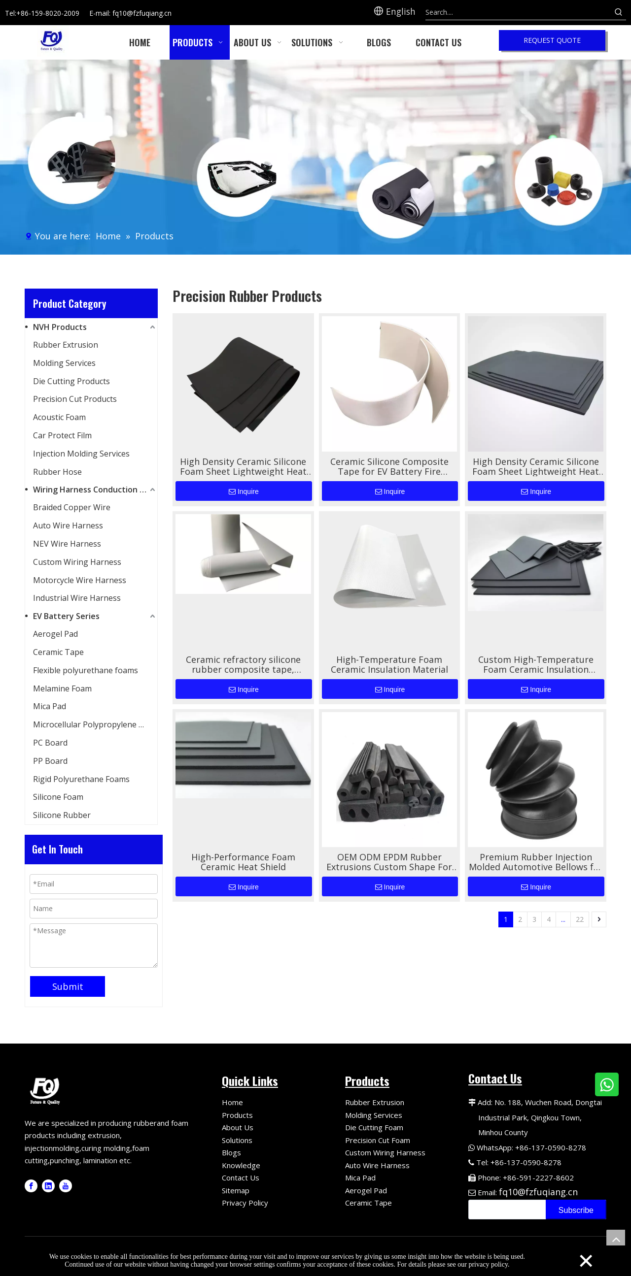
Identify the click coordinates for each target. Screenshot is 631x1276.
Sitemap (235, 1190)
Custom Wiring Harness (77, 561)
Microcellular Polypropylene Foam (95, 724)
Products (237, 1115)
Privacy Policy (245, 1203)
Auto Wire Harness (68, 525)
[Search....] (518, 12)
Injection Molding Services (81, 453)
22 (580, 919)
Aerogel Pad (55, 633)
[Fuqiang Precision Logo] (47, 1090)
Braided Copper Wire (71, 507)
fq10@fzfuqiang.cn (538, 1192)
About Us (237, 1127)
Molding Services (64, 363)
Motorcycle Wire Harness (79, 580)
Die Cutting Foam (374, 1127)
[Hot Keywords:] (618, 12)
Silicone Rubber (62, 815)
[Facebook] (31, 1185)
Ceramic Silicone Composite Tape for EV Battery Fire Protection (389, 466)
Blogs (231, 1152)
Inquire (244, 491)
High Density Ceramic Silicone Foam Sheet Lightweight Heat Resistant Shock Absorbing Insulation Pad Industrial (243, 466)
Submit (67, 986)
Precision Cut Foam (377, 1140)
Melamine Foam (62, 688)
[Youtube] (65, 1185)
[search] (505, 1209)
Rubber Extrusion (65, 344)
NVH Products (60, 327)
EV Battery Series (66, 616)
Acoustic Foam (59, 417)
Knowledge (241, 1165)
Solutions (237, 1140)
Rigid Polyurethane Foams (81, 779)
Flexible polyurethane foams (85, 670)
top (615, 1239)
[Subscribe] (576, 1209)
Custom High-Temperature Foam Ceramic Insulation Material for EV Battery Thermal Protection (536, 664)
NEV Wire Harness (67, 543)
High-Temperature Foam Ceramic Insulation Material (389, 664)
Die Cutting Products (71, 381)
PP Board (50, 760)
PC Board (50, 742)
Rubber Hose (57, 471)
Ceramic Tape (58, 652)
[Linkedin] (48, 1185)
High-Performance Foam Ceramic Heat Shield (243, 862)
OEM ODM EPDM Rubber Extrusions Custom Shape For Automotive (389, 862)
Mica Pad (49, 706)
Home (232, 1102)
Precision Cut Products (75, 398)
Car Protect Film (62, 435)
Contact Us (240, 1177)
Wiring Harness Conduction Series (95, 489)
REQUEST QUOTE (552, 40)
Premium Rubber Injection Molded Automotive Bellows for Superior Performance (536, 862)
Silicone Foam (58, 796)
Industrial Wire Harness (77, 597)
